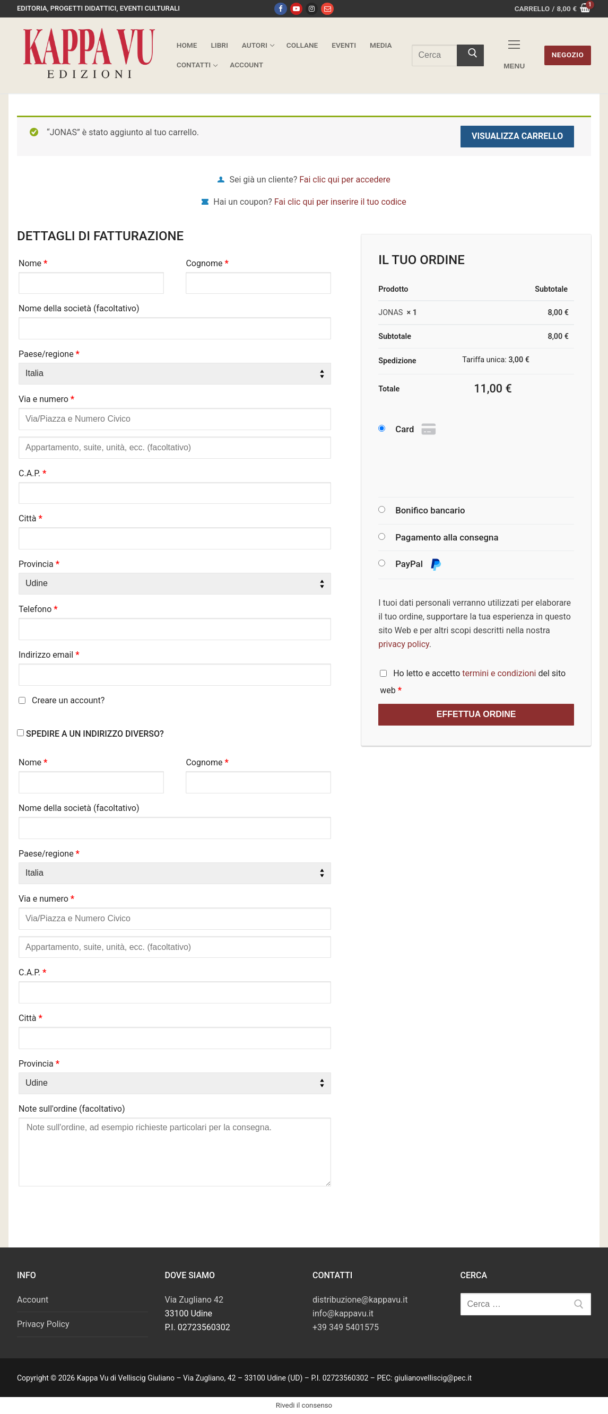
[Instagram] (312, 9)
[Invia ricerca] (470, 56)
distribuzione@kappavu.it (359, 1300)
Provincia (39, 564)
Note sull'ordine (72, 1109)
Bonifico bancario (430, 510)
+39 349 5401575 (345, 1327)
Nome (33, 263)
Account (32, 1300)
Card (416, 429)
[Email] (327, 9)
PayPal (418, 564)
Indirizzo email (49, 655)
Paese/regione (49, 354)
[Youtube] (296, 9)
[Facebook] (280, 9)
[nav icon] (514, 55)
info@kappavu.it (343, 1313)
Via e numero (46, 399)
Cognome (207, 263)
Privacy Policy (43, 1324)
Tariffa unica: (495, 359)
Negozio (568, 54)
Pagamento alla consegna (446, 537)
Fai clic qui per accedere (344, 179)
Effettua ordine (476, 714)
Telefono (38, 609)
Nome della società (79, 308)
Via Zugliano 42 (194, 1300)
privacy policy (403, 644)
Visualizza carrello (517, 136)
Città (30, 518)
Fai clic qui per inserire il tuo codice (340, 202)
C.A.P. (32, 473)
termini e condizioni (499, 673)
